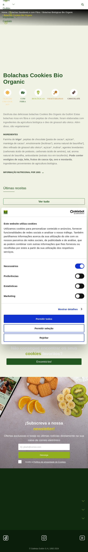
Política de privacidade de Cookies (49, 462)
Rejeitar (43, 337)
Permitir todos (44, 319)
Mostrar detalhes (68, 309)
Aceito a (45, 462)
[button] (82, 4)
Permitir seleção (44, 328)
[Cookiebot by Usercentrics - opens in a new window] (70, 212)
